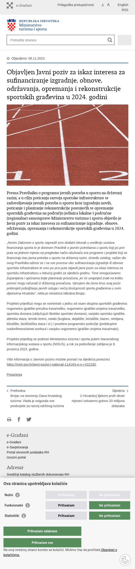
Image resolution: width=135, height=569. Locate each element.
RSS (125, 10)
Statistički (12, 525)
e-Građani (14, 442)
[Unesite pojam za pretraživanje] (51, 40)
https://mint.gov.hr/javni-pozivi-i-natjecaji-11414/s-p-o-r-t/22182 (51, 364)
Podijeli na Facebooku (19, 419)
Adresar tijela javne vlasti (24, 479)
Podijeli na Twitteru (28, 419)
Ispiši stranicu (9, 419)
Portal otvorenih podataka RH (28, 452)
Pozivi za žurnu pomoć (23, 484)
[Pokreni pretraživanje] (110, 40)
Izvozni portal (16, 457)
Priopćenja (14, 374)
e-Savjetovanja (17, 447)
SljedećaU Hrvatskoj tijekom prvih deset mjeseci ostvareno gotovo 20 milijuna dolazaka (98, 398)
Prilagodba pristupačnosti (76, 5)
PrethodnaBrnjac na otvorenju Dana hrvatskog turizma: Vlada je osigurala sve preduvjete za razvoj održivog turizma (37, 398)
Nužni (9, 504)
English (123, 5)
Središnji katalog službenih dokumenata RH (38, 474)
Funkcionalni (14, 514)
